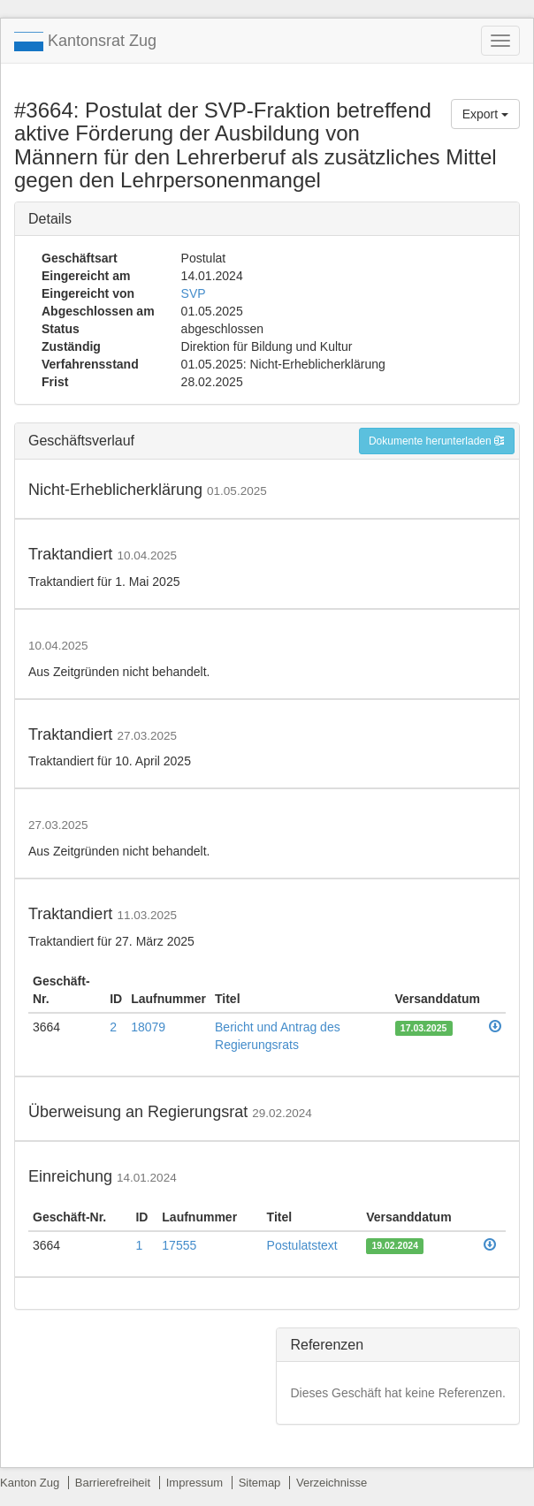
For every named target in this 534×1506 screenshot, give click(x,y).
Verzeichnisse (331, 1482)
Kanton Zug (29, 1482)
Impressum (194, 1482)
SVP (193, 293)
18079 (148, 1027)
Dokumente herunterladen (437, 441)
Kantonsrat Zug (85, 41)
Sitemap (260, 1482)
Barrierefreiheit (112, 1482)
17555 (179, 1245)
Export (485, 114)
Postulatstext (302, 1245)
